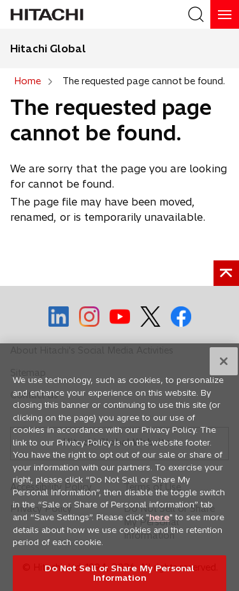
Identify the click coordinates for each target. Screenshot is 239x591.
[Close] (224, 373)
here (159, 528)
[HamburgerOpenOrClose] (224, 14)
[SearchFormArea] (196, 14)
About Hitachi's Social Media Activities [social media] (91, 350)
